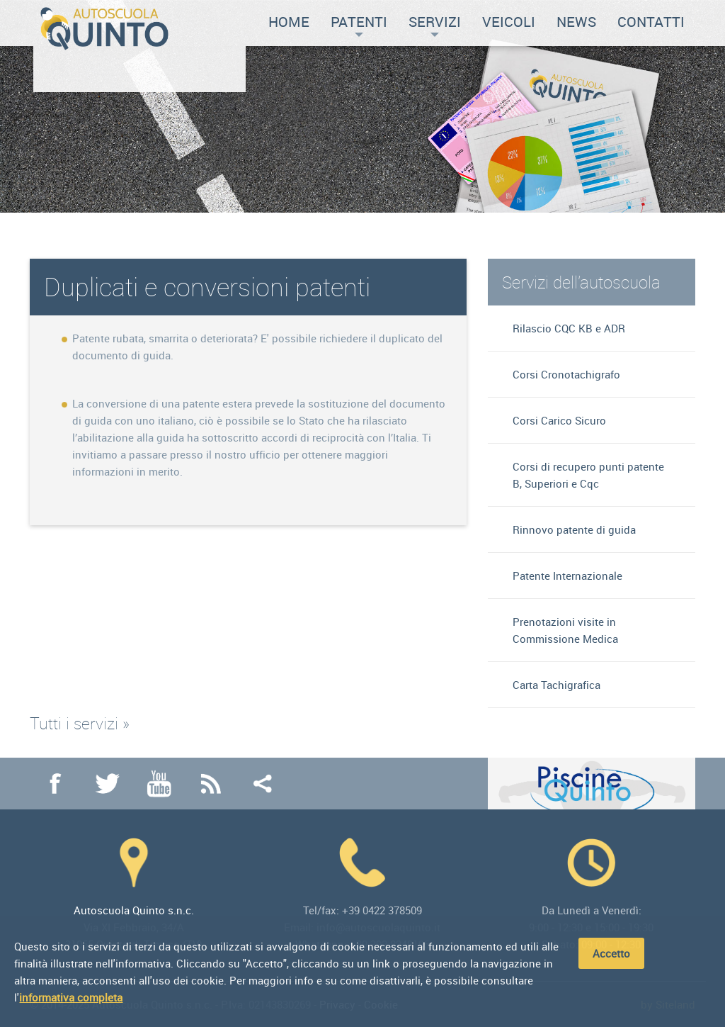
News (576, 21)
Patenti (359, 24)
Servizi (435, 24)
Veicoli (508, 21)
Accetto (611, 953)
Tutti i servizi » (80, 723)
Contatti (651, 21)
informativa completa (70, 997)
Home (288, 21)
